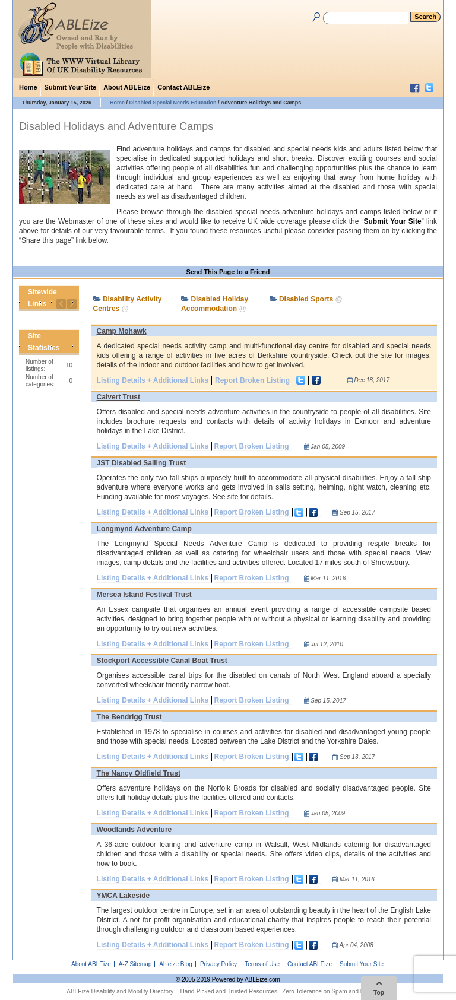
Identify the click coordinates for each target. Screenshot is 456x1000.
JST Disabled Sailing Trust (141, 463)
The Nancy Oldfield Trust (138, 773)
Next (72, 304)
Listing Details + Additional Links (153, 380)
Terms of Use (262, 964)
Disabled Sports (306, 299)
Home (28, 87)
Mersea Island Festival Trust (144, 595)
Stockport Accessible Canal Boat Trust (162, 660)
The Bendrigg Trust (129, 717)
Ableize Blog (175, 964)
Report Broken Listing (252, 380)
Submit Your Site (71, 87)
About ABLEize (126, 87)
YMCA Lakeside (123, 895)
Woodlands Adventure (134, 830)
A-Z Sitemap (135, 964)
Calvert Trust (118, 397)
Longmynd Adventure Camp (144, 529)
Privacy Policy (218, 964)
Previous (61, 304)
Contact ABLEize (183, 87)
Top (378, 988)
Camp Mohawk (122, 331)
